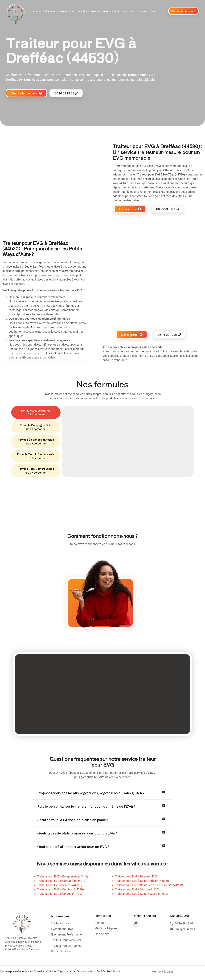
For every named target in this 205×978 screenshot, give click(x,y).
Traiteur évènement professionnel (53, 11)
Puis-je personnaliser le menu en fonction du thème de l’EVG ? (86, 806)
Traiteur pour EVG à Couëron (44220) (60, 889)
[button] (102, 793)
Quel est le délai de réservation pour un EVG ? (73, 846)
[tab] (36, 412)
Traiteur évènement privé (92, 11)
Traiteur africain (146, 11)
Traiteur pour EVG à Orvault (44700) (59, 893)
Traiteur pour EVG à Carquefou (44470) (61, 880)
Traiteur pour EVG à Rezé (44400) (136, 876)
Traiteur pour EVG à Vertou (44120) (137, 889)
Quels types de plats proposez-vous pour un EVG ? (77, 833)
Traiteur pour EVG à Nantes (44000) (59, 885)
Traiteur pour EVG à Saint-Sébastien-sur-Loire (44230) (149, 885)
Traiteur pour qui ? (122, 11)
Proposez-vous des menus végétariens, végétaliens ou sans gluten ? (90, 793)
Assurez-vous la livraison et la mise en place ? (72, 819)
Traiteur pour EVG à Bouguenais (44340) (62, 876)
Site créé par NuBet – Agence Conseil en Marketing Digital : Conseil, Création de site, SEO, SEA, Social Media (60, 971)
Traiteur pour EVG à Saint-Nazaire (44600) (141, 893)
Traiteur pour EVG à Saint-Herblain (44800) (142, 880)
